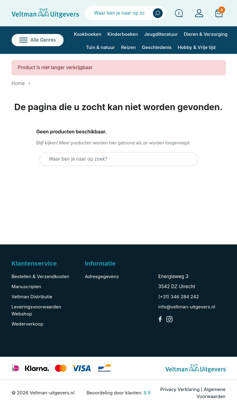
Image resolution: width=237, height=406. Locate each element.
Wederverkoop (27, 324)
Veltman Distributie (32, 297)
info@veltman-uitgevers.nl (186, 307)
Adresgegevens (102, 276)
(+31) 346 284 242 (178, 297)
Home (18, 83)
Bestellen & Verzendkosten (40, 276)
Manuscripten (26, 286)
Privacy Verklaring (180, 389)
